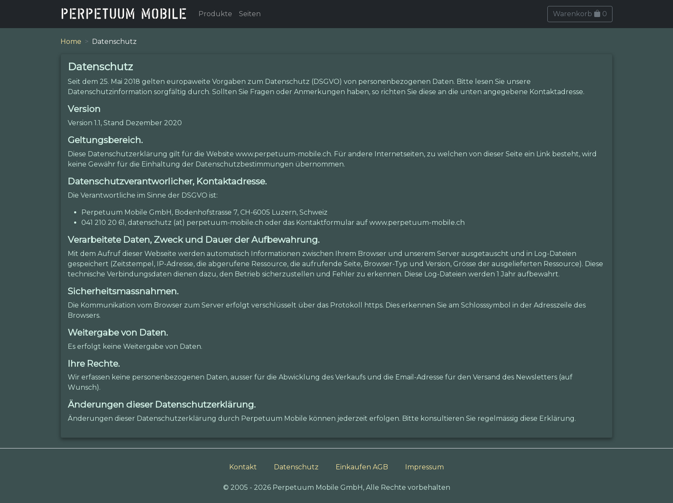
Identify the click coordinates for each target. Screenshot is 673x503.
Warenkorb (580, 14)
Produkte (215, 14)
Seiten (250, 14)
